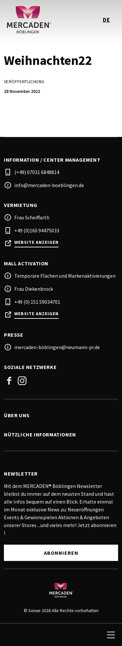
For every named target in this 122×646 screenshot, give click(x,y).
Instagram (22, 380)
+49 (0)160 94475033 (36, 230)
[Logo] (61, 590)
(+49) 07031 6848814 (36, 172)
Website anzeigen (36, 242)
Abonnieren (61, 553)
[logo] (33, 19)
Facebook (9, 380)
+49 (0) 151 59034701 (37, 302)
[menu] (111, 635)
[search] (12, 635)
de (106, 19)
